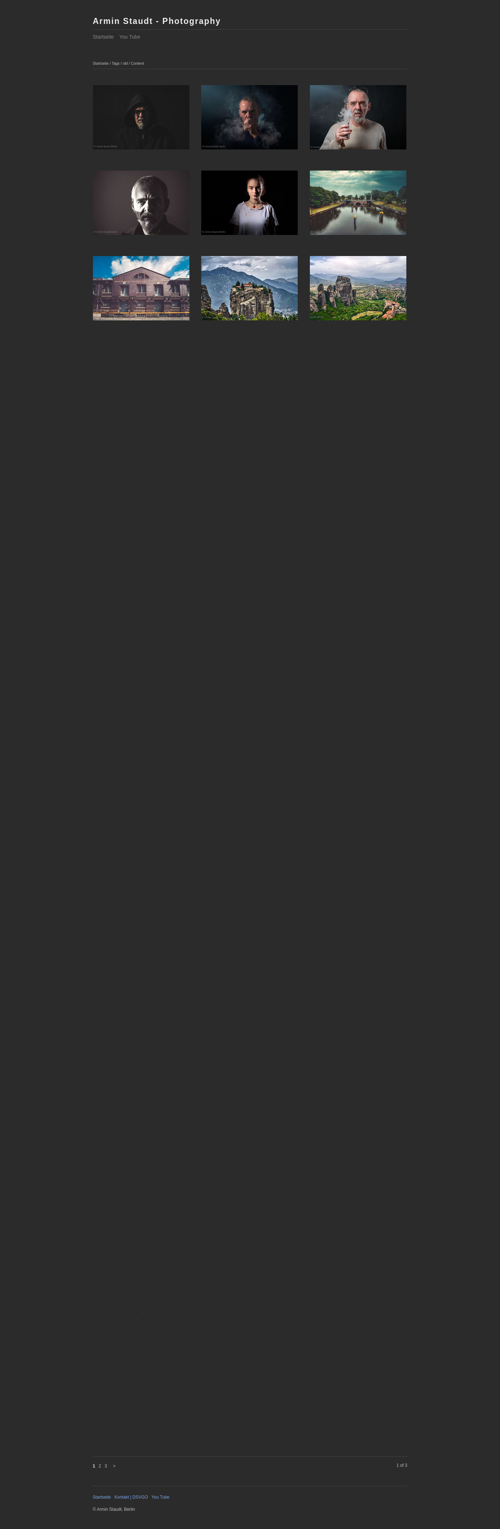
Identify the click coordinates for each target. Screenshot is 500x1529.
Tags (115, 63)
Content (137, 63)
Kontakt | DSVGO (131, 1497)
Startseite (103, 37)
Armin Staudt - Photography (157, 21)
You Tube (129, 37)
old (125, 63)
